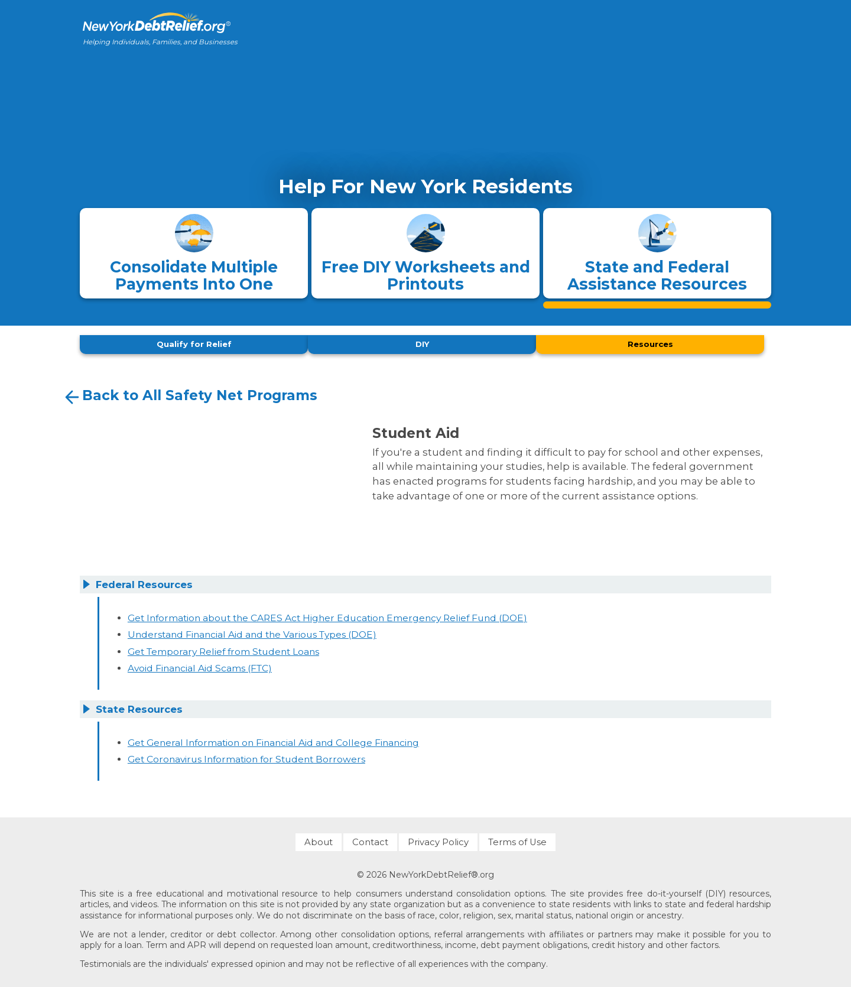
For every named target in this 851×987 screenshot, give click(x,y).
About (318, 838)
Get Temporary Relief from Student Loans (223, 648)
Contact (370, 838)
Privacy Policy (438, 838)
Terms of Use (517, 838)
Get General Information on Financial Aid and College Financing (273, 739)
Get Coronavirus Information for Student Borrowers (246, 756)
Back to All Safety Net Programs (189, 394)
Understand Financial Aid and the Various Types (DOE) (252, 631)
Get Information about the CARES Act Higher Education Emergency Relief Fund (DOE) (327, 614)
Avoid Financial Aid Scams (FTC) (200, 665)
